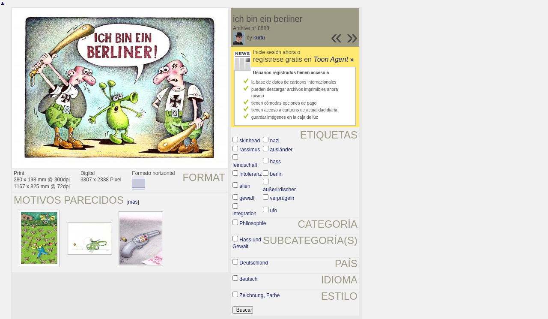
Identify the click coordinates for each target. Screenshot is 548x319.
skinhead (249, 141)
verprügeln (282, 198)
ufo (273, 211)
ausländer (281, 150)
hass (275, 162)
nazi (275, 141)
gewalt (246, 198)
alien (244, 186)
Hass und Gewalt (246, 243)
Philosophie (252, 223)
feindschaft (244, 165)
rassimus (249, 150)
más (133, 202)
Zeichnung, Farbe (259, 295)
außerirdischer (279, 190)
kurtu (259, 38)
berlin (276, 174)
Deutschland (253, 263)
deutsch (248, 279)
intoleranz (250, 174)
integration (244, 214)
